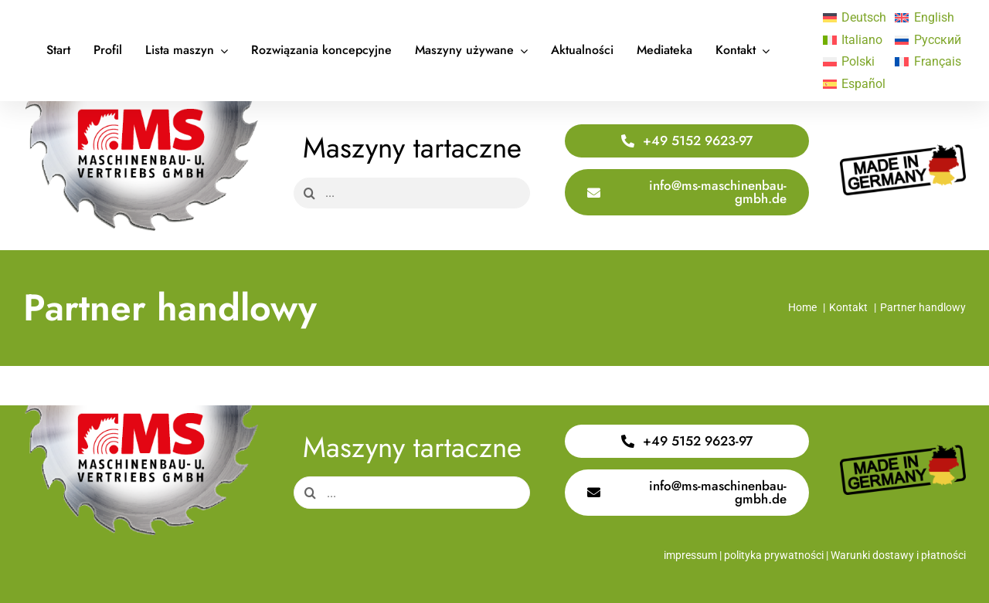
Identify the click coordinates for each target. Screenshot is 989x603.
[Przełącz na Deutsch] (851, 18)
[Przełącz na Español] (851, 84)
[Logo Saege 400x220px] (141, 107)
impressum (690, 555)
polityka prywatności (774, 555)
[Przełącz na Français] (923, 62)
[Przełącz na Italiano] (851, 40)
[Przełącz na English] (923, 18)
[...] (412, 193)
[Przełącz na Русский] (923, 40)
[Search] (309, 193)
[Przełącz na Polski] (851, 62)
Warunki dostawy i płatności (898, 555)
